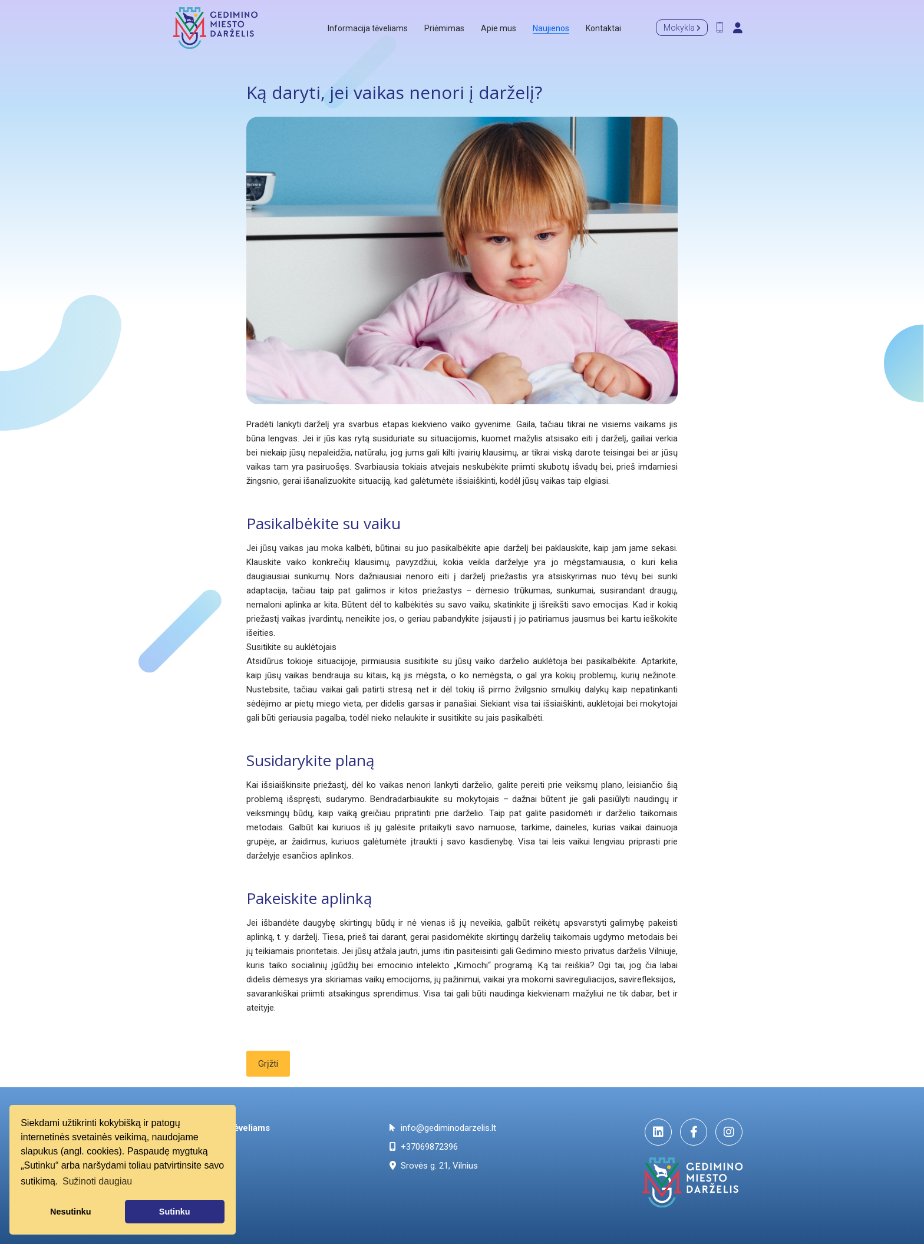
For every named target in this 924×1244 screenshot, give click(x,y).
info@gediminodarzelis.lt (443, 1128)
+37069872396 (424, 1146)
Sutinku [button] (174, 1211)
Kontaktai (603, 28)
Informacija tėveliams (368, 28)
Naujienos (551, 28)
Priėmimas (444, 28)
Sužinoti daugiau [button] (97, 1181)
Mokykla (682, 27)
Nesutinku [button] (70, 1211)
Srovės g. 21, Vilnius (434, 1165)
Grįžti (268, 1063)
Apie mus (498, 28)
